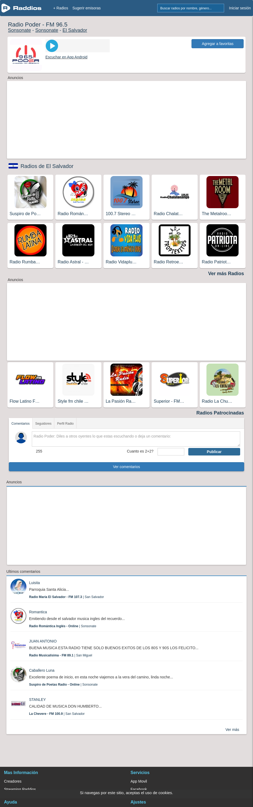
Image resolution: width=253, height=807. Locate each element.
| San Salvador (66, 597)
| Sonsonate (62, 626)
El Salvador (75, 30)
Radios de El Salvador (47, 166)
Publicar (214, 452)
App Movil (139, 781)
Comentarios (20, 423)
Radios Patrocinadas (220, 413)
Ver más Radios (226, 273)
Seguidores (43, 423)
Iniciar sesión (240, 8)
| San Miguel (60, 655)
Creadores (12, 781)
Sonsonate (19, 30)
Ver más (232, 729)
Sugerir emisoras (86, 8)
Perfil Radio (65, 423)
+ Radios (60, 8)
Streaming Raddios (20, 789)
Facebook (139, 789)
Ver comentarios (126, 467)
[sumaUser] (171, 451)
